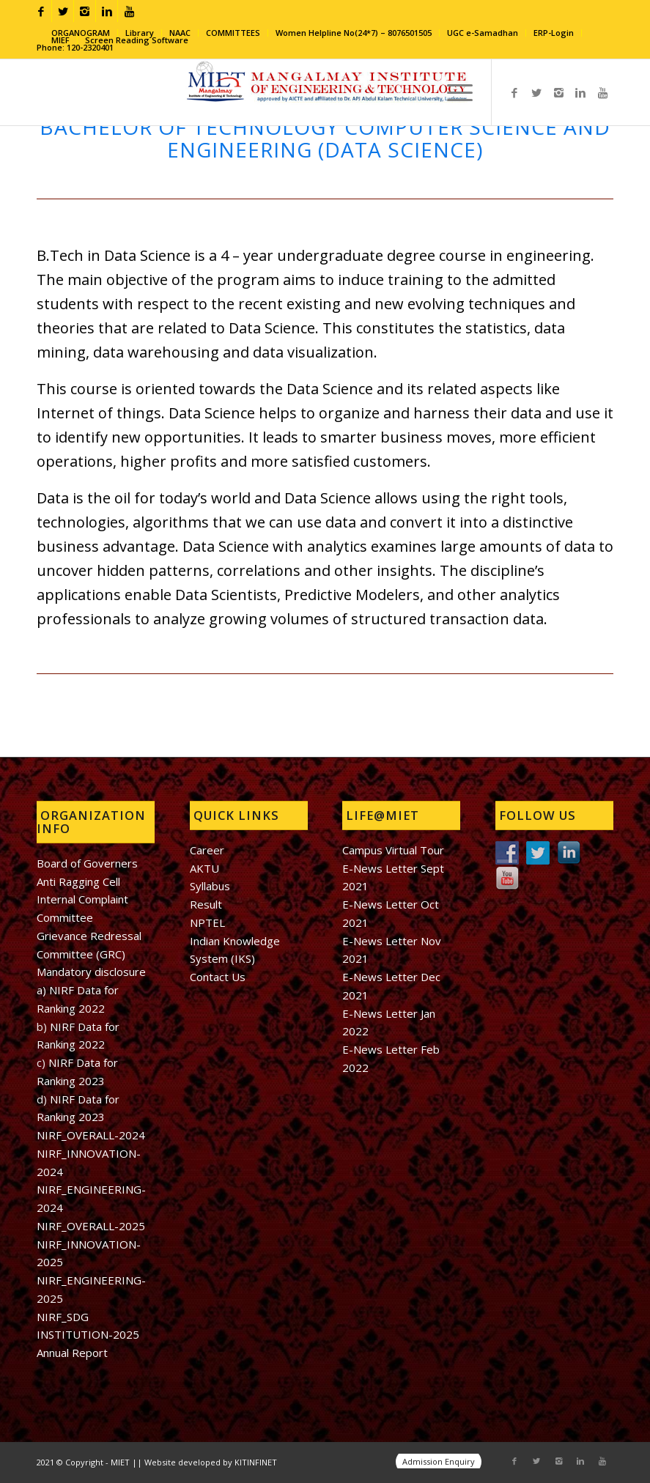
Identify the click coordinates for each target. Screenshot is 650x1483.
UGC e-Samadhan (482, 32)
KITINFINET (255, 1462)
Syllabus (210, 886)
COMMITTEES (233, 32)
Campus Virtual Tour (393, 850)
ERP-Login (553, 32)
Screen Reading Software (136, 39)
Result (206, 904)
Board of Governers (87, 863)
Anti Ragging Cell (78, 881)
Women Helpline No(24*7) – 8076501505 (354, 32)
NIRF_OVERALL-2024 (91, 1135)
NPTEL (207, 922)
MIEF (60, 39)
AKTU (204, 868)
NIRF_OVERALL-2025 (91, 1225)
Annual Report (72, 1352)
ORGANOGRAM (80, 32)
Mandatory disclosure (91, 971)
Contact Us (217, 976)
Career (207, 850)
